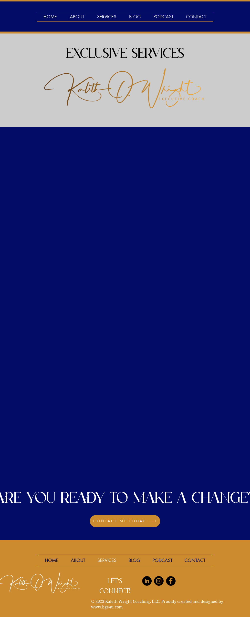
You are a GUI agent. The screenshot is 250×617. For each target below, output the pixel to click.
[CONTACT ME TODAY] (125, 521)
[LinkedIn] (147, 581)
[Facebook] (171, 581)
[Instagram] (159, 581)
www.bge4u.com (107, 607)
